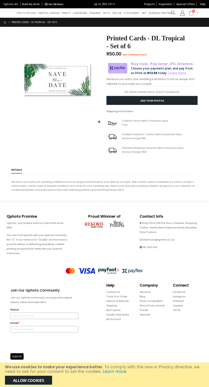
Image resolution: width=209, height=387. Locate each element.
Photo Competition (151, 304)
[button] (99, 122)
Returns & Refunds (117, 304)
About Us (145, 295)
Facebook (179, 295)
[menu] (96, 13)
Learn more (114, 371)
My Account (113, 322)
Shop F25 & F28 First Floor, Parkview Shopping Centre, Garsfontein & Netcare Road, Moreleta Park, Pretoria (168, 230)
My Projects (113, 313)
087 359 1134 (149, 250)
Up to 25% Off (104, 4)
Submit (17, 359)
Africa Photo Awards (152, 308)
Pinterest (178, 304)
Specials (145, 317)
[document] (105, 375)
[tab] (16, 171)
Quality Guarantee (117, 317)
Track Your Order (116, 299)
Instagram (179, 299)
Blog (142, 299)
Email (14, 326)
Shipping (111, 308)
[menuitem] (26, 13)
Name (14, 313)
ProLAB (144, 313)
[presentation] (39, 344)
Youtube (178, 308)
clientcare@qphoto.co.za (158, 242)
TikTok (176, 313)
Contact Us (113, 295)
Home (5, 22)
